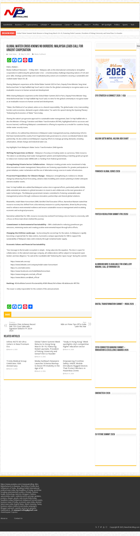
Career (67, 25)
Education (78, 25)
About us (4, 518)
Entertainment (56, 25)
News (86, 25)
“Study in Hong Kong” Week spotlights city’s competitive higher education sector (76, 344)
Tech (132, 25)
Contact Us (18, 518)
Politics (117, 25)
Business (18, 25)
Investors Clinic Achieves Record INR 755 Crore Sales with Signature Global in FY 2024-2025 (22, 327)
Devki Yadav (12, 54)
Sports (125, 25)
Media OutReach (40, 54)
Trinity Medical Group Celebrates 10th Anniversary (16, 363)
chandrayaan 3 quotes (9, 512)
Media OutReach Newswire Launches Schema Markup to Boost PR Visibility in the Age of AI (47, 364)
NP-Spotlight (106, 25)
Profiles (96, 25)
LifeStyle (44, 25)
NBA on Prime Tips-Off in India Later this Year (72, 325)
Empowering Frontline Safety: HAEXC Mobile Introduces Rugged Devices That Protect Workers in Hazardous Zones (75, 366)
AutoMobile (7, 25)
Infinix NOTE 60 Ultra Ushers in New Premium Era (18, 344)
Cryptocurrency (32, 25)
